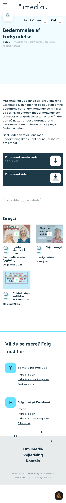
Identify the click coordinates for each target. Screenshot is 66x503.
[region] (33, 73)
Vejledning (33, 454)
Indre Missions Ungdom (33, 379)
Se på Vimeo (36, 20)
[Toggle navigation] (7, 5)
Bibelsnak (24, 423)
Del (57, 20)
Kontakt (33, 460)
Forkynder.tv (26, 384)
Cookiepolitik (20, 477)
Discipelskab (32, 200)
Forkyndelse (13, 200)
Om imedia (33, 448)
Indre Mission (26, 374)
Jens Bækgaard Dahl (35, 42)
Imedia (22, 409)
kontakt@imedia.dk (42, 477)
